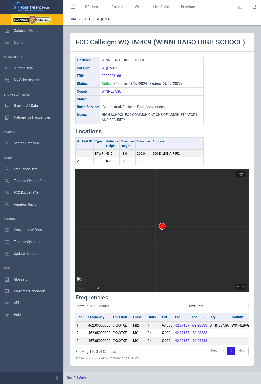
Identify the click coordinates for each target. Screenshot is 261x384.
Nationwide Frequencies (25, 117)
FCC (88, 19)
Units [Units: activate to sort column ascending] (152, 317)
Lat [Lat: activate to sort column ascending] (177, 317)
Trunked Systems (20, 242)
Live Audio (161, 7)
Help (10, 315)
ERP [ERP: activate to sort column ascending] (165, 317)
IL (103, 99)
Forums (117, 7)
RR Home (92, 7)
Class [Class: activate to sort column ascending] (137, 317)
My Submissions (19, 80)
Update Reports (19, 254)
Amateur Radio (18, 204)
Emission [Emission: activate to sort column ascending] (120, 317)
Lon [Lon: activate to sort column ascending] (194, 317)
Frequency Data (19, 169)
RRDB (75, 19)
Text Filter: (218, 306)
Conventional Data (21, 230)
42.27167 (182, 325)
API (9, 303)
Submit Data (16, 68)
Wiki (138, 7)
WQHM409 (110, 68)
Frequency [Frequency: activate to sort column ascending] (96, 317)
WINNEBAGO (112, 91)
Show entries (92, 306)
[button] (240, 7)
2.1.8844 (80, 378)
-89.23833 (199, 325)
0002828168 (111, 76)
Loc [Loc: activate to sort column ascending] (79, 317)
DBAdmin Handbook (22, 291)
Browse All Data (19, 106)
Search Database (20, 143)
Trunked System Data (23, 181)
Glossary (13, 279)
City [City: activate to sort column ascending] (213, 317)
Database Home (19, 30)
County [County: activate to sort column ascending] (237, 317)
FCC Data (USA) (19, 193)
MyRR (11, 42)
